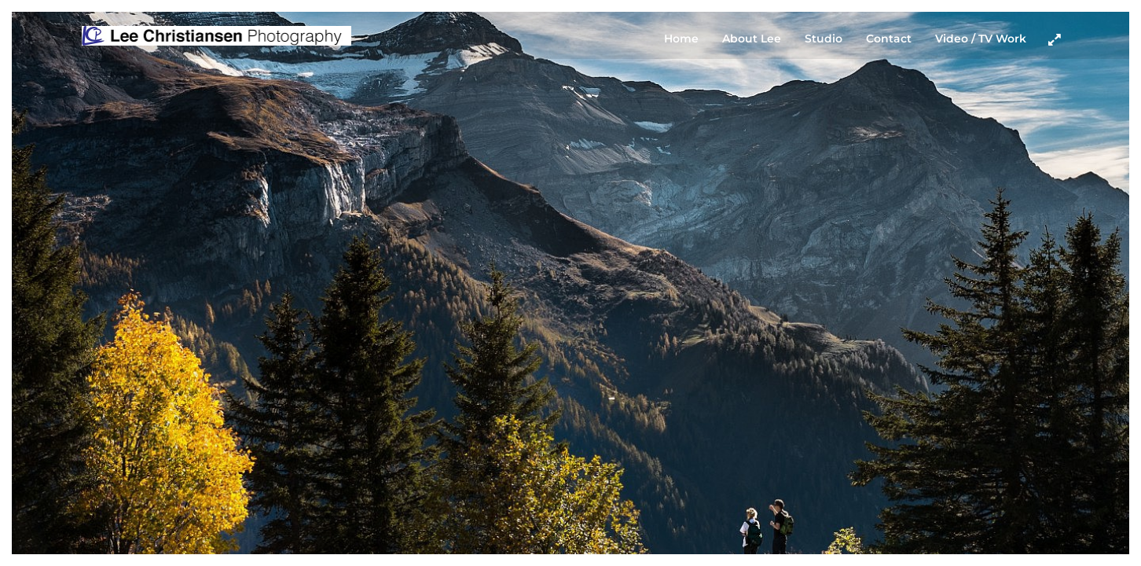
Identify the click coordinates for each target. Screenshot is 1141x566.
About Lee (751, 38)
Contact (889, 38)
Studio (823, 38)
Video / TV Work (980, 38)
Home (681, 38)
